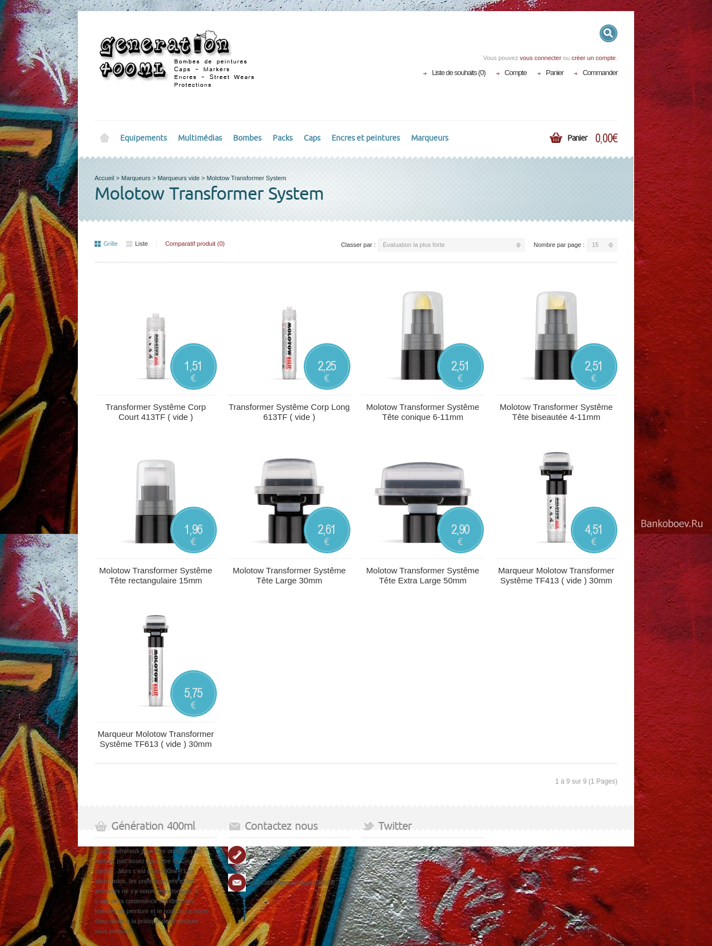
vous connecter (540, 58)
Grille (106, 243)
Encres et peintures (366, 138)
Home (105, 138)
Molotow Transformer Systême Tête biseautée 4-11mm (556, 412)
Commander (599, 72)
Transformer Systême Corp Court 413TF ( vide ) (156, 412)
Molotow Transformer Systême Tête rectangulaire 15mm (155, 575)
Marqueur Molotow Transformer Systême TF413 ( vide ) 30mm (556, 575)
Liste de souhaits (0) (458, 72)
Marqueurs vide (178, 178)
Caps (312, 138)
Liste (137, 243)
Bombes (247, 138)
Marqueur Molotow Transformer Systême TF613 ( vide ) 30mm (155, 739)
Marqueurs (429, 138)
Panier (554, 72)
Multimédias (200, 138)
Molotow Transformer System (246, 178)
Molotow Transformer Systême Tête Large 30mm (289, 575)
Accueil (104, 178)
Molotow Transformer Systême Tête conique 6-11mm (422, 412)
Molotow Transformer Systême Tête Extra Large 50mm (422, 575)
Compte (516, 72)
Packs (283, 138)
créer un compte (593, 58)
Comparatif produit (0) (195, 243)
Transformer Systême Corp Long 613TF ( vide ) (289, 412)
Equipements (143, 138)
